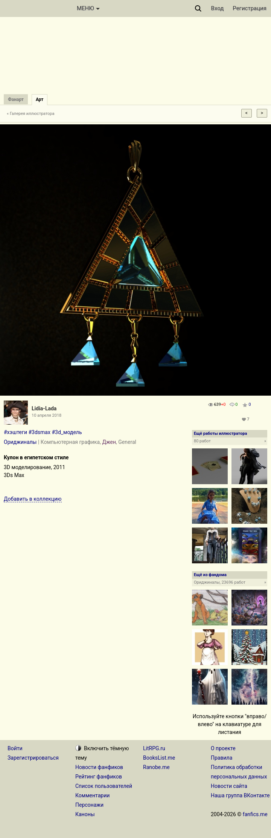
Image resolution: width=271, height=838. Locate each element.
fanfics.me (255, 814)
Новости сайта (229, 786)
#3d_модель (67, 432)
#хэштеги (15, 432)
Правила (221, 758)
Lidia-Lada (44, 408)
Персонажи (89, 805)
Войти (15, 748)
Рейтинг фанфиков (98, 777)
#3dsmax (39, 432)
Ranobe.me (156, 767)
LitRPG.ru (154, 748)
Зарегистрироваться (33, 758)
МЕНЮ (88, 8)
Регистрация (249, 8)
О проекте (223, 748)
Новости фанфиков (99, 767)
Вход (217, 8)
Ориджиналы (20, 442)
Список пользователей (103, 786)
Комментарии (92, 795)
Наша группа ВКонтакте (240, 795)
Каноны (85, 814)
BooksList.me (159, 758)
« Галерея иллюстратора (31, 113)
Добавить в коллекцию (33, 499)
